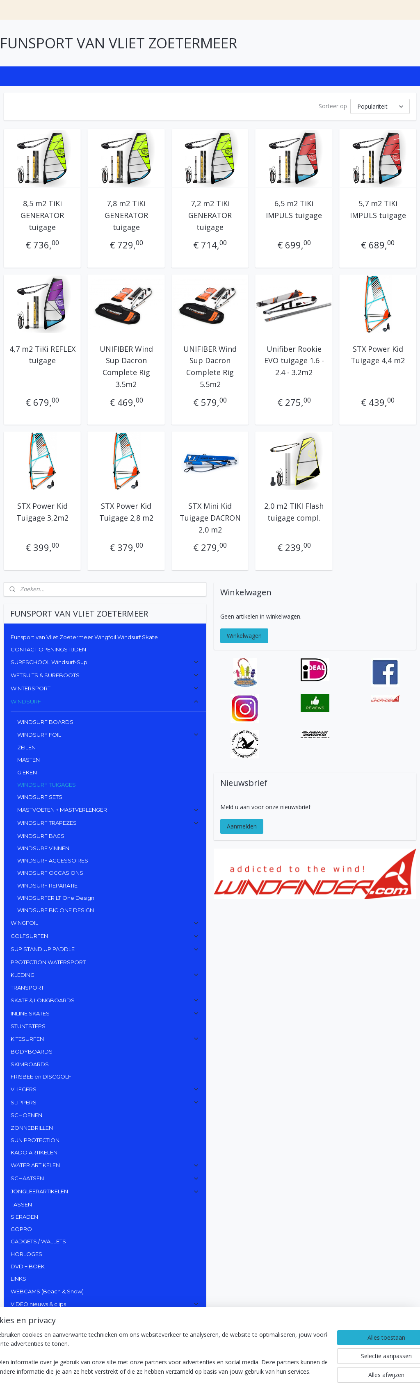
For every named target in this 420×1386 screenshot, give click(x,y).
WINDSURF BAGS (40, 836)
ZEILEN (26, 747)
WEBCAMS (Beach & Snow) (47, 1291)
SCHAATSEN (105, 1178)
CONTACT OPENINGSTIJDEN (48, 649)
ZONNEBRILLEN (32, 1127)
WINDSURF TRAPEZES (108, 822)
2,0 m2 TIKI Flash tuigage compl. (294, 512)
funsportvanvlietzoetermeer (44, 1331)
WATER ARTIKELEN (105, 1165)
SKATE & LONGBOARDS (105, 1000)
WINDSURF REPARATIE (47, 885)
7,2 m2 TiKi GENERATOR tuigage (210, 215)
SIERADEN (24, 1216)
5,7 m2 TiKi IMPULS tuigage (378, 209)
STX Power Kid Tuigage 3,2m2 (42, 512)
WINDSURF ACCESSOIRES (52, 860)
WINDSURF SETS (39, 797)
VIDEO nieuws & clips (105, 1304)
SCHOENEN (26, 1115)
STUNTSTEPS (28, 1026)
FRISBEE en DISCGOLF (41, 1076)
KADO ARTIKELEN (34, 1152)
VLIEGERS (105, 1089)
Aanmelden (242, 826)
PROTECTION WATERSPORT (48, 962)
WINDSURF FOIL (108, 734)
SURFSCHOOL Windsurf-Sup (105, 662)
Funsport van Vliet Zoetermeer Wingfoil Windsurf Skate (84, 637)
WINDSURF (105, 701)
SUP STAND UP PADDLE (105, 949)
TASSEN (21, 1204)
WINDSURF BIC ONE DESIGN (55, 910)
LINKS (18, 1278)
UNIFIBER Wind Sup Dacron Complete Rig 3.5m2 (126, 366)
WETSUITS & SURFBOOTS (105, 675)
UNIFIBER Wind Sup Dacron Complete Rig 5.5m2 (210, 366)
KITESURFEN (105, 1039)
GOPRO (21, 1229)
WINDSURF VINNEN (43, 848)
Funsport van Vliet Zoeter (37, 1355)
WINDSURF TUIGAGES (46, 784)
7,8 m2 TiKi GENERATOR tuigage (126, 215)
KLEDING (105, 975)
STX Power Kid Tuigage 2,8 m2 (126, 512)
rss (220, 1371)
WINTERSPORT (105, 688)
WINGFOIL (105, 922)
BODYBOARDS (31, 1051)
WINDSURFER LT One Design (55, 897)
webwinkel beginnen (251, 1371)
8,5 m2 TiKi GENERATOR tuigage (42, 215)
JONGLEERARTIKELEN (105, 1191)
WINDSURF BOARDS (45, 722)
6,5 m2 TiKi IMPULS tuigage (294, 209)
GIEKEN (27, 772)
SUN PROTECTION (35, 1140)
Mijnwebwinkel (322, 1371)
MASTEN (28, 759)
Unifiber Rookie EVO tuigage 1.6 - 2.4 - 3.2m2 (294, 360)
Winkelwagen (244, 636)
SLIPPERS (105, 1102)
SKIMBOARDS (30, 1064)
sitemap (202, 1371)
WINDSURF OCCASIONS (50, 872)
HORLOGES (26, 1254)
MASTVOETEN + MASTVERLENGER (108, 809)
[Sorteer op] (380, 106)
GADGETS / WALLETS (38, 1241)
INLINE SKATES (105, 1013)
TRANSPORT (27, 987)
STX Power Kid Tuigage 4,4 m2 (378, 354)
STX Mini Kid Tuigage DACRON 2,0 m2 (210, 518)
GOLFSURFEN (105, 936)
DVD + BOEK (28, 1266)
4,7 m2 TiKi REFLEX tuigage (42, 354)
